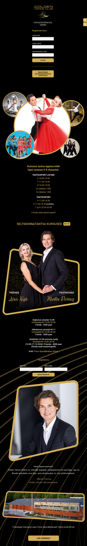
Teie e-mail (48, 366)
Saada (46, 60)
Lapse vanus (36, 43)
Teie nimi (23, 366)
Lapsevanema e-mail (39, 51)
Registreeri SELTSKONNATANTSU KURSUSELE (43, 73)
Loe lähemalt (43, 538)
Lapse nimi (36, 35)
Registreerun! (45, 374)
